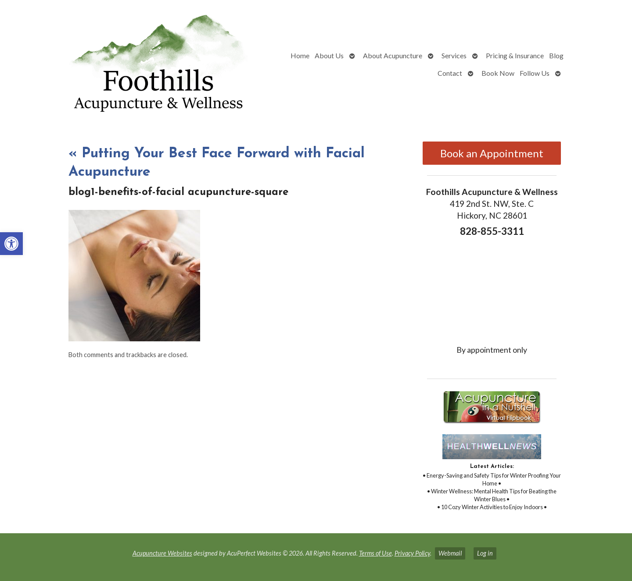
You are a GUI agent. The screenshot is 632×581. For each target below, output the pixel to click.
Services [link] (454, 55)
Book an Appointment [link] (491, 153)
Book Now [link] (497, 73)
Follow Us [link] (534, 73)
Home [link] (300, 55)
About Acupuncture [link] (392, 55)
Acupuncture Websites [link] (162, 553)
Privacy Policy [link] (412, 553)
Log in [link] (485, 553)
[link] (11, 243)
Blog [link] (556, 55)
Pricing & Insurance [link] (515, 55)
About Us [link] (329, 55)
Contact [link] (450, 73)
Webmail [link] (450, 553)
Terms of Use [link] (375, 553)
